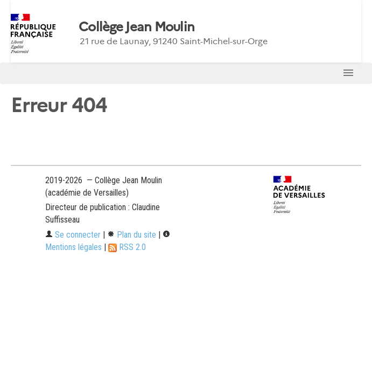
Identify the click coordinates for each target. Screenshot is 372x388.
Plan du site (131, 235)
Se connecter (73, 235)
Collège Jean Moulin (136, 27)
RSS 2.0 (127, 247)
